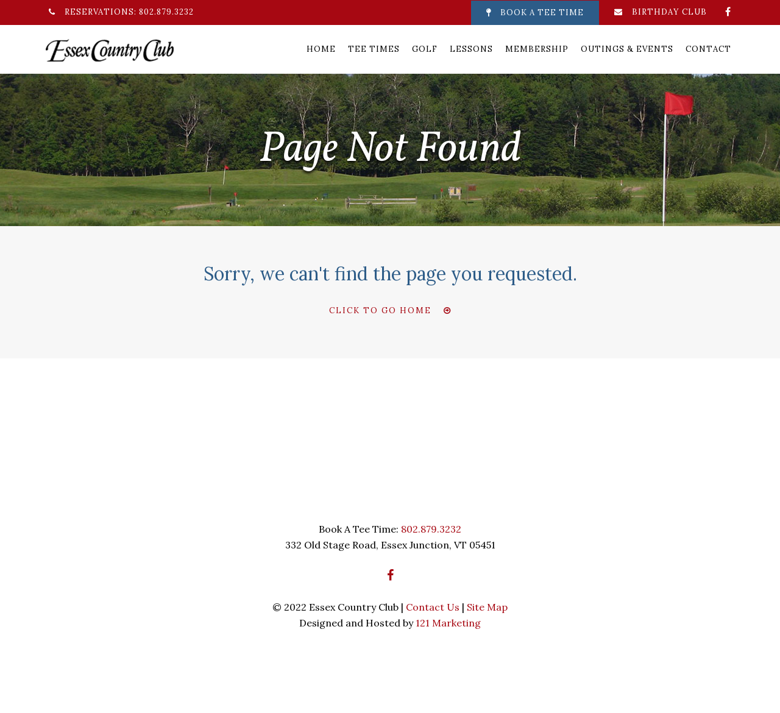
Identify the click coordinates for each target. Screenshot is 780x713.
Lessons (471, 49)
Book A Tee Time (535, 12)
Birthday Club (660, 12)
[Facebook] (728, 11)
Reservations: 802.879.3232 (121, 12)
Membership (537, 49)
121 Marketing (448, 623)
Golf (425, 49)
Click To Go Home (380, 310)
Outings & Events (627, 49)
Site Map (487, 607)
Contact (708, 49)
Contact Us (432, 607)
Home (321, 49)
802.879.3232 (431, 529)
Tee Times (374, 49)
